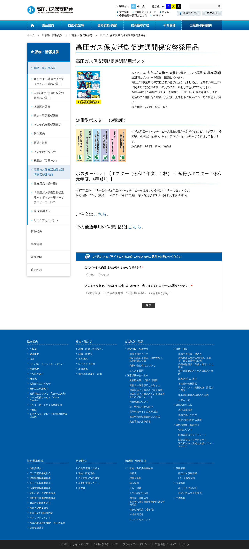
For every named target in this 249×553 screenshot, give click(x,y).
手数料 (33, 410)
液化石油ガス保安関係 (190, 493)
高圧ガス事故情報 (187, 473)
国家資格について (139, 354)
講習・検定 (181, 349)
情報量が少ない (160, 293)
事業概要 (34, 368)
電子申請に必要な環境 (141, 406)
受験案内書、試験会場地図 (144, 380)
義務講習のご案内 (187, 378)
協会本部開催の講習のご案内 (193, 395)
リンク (185, 544)
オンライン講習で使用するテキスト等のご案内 (49, 81)
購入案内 (39, 133)
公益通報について (166, 544)
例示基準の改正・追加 (90, 374)
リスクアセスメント (46, 220)
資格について (185, 429)
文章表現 (93, 293)
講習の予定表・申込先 (190, 354)
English (166, 12)
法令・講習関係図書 (46, 115)
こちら (100, 214)
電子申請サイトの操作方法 (144, 411)
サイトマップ (80, 544)
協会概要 (34, 354)
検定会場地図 (185, 410)
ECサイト (158, 15)
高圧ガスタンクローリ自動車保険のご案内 (48, 415)
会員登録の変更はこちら (133, 15)
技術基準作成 (139, 25)
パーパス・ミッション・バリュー (47, 364)
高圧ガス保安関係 (187, 488)
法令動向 (36, 257)
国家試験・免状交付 (137, 349)
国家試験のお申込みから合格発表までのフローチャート (147, 395)
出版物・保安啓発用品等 (140, 468)
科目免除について (139, 401)
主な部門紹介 (37, 374)
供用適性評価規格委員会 (42, 498)
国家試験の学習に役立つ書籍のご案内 (49, 95)
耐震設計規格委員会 (40, 503)
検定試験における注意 (190, 419)
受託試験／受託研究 (88, 478)
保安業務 (83, 359)
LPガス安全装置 (86, 364)
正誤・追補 (41, 142)
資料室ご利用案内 (39, 388)
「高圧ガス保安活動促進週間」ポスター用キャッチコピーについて (49, 197)
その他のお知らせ (45, 151)
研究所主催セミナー (88, 483)
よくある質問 (137, 370)
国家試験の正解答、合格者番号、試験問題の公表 (147, 359)
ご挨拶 (33, 349)
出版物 (133, 473)
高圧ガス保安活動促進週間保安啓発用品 (49, 172)
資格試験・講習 (107, 25)
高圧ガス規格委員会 (40, 483)
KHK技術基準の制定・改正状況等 (47, 522)
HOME (63, 544)
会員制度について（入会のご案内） (48, 393)
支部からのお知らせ (40, 383)
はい (90, 274)
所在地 (33, 378)
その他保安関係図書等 (47, 124)
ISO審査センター (144, 12)
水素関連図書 (42, 106)
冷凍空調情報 (42, 211)
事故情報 (36, 244)
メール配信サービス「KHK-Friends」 (44, 399)
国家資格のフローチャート (192, 434)
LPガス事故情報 (186, 478)
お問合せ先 (184, 400)
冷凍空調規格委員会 (40, 488)
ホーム (32, 25)
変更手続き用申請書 (140, 421)
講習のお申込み (184, 405)
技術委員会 (35, 468)
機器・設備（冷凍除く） (91, 349)
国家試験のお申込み (137, 375)
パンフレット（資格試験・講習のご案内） (195, 389)
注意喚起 (36, 269)
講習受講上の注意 (187, 415)
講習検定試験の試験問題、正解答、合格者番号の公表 (194, 359)
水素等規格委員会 (39, 507)
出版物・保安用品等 (81, 35)
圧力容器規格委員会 (40, 473)
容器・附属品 (85, 354)
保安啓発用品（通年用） (142, 509)
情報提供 (36, 231)
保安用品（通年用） (46, 183)
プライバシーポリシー (136, 544)
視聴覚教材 (135, 478)
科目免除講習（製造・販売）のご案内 (195, 365)
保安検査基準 (37, 527)
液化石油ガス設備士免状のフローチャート (195, 444)
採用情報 (124, 12)
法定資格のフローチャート (192, 439)
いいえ (103, 274)
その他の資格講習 (187, 383)
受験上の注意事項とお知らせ (145, 385)
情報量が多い (136, 293)
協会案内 (49, 25)
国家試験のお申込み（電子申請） (147, 390)
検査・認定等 (76, 25)
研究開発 (168, 25)
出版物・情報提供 (201, 25)
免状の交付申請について (142, 365)
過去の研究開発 (86, 473)
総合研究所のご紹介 (88, 468)
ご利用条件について (105, 544)
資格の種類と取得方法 (187, 425)
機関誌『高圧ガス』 (46, 160)
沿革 (32, 359)
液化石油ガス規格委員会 (42, 493)
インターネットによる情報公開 (46, 405)
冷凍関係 (83, 368)
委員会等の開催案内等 (41, 513)
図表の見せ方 (113, 293)
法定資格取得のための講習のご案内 (195, 372)
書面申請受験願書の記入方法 (145, 416)
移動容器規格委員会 (40, 478)
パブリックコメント (40, 517)
